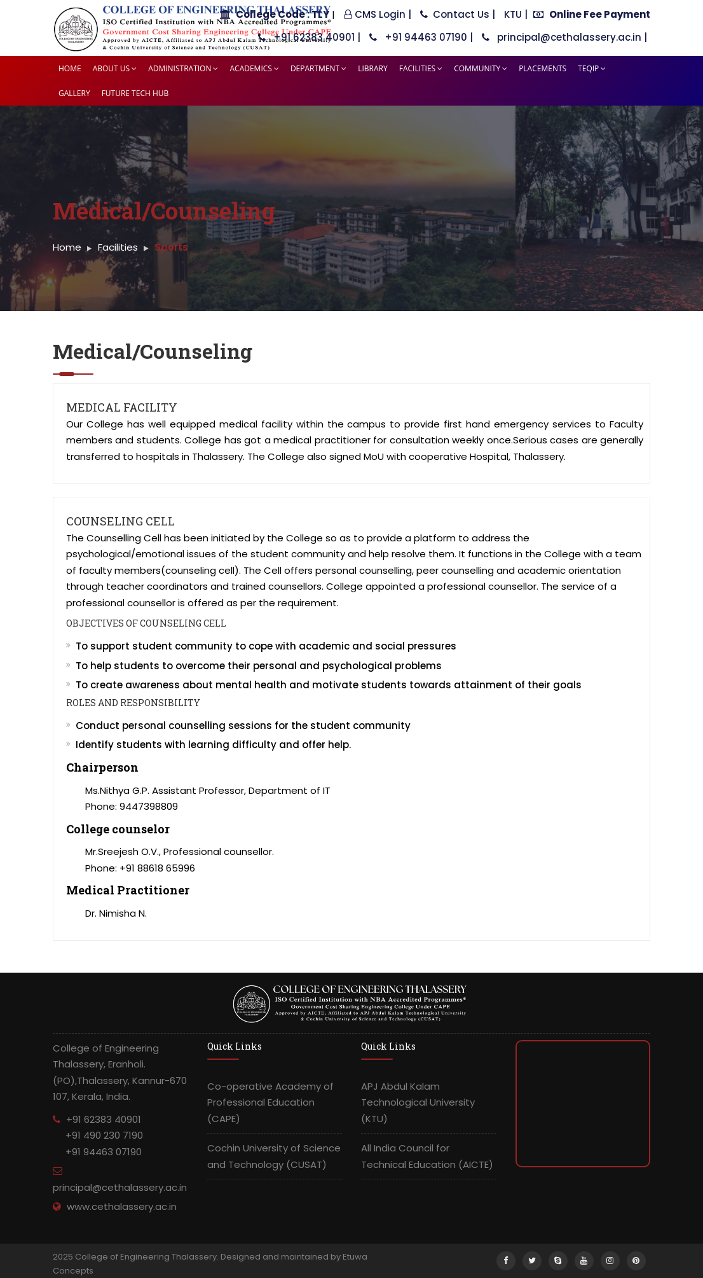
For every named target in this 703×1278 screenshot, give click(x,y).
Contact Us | (457, 14)
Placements (542, 68)
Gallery (74, 93)
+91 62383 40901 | (309, 37)
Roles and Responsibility (133, 703)
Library (372, 68)
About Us (115, 68)
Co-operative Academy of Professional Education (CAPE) (270, 1102)
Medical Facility (121, 407)
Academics (253, 68)
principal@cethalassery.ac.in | (564, 37)
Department (318, 68)
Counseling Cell (120, 521)
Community (480, 68)
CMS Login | (377, 14)
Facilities (421, 68)
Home (69, 68)
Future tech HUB (135, 93)
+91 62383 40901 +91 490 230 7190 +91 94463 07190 (98, 1135)
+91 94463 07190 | (421, 37)
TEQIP (592, 68)
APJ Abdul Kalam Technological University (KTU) (418, 1102)
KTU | (516, 14)
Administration (183, 68)
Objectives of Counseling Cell (146, 623)
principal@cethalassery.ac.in (120, 1187)
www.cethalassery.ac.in (122, 1206)
